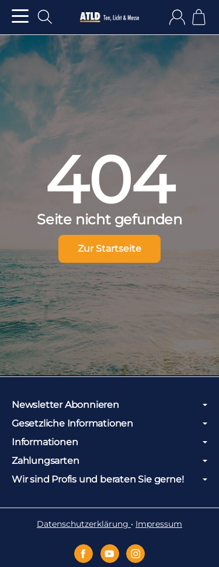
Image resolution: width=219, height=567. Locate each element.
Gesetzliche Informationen (109, 423)
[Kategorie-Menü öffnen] (20, 16)
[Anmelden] (177, 17)
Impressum (158, 524)
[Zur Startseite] (109, 17)
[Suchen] (45, 16)
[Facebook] (83, 553)
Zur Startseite (109, 248)
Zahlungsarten (109, 461)
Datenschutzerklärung (84, 524)
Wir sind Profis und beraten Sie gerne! (109, 479)
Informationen (109, 442)
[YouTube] (109, 553)
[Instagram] (135, 553)
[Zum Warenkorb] (198, 17)
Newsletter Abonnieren (109, 405)
